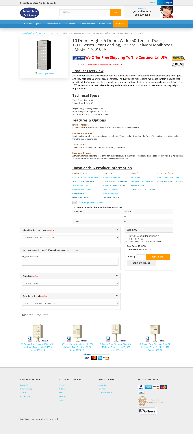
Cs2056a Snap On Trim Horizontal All (86, 177)
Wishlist (23, 392)
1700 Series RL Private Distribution (170, 181)
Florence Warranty (79, 193)
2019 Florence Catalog (80, 185)
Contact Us (71, 24)
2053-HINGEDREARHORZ (112, 177)
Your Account (25, 396)
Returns (62, 389)
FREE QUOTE (120, 24)
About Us (102, 385)
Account (151, 2)
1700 (51, 33)
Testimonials (105, 24)
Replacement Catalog (80, 197)
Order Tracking (26, 389)
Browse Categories (33, 24)
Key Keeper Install (137, 185)
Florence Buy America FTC (113, 189)
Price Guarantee (87, 24)
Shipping (62, 385)
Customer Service (105, 392)
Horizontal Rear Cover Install (142, 181)
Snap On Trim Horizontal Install (143, 189)
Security (62, 400)
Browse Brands (54, 24)
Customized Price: (135, 249)
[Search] (85, 12)
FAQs (61, 392)
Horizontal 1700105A (111, 197)
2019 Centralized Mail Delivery (83, 181)
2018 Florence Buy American (114, 185)
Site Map (102, 389)
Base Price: (132, 246)
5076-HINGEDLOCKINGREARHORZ (116, 181)
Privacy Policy (64, 396)
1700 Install (135, 177)
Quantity (131, 256)
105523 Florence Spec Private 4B (169, 177)
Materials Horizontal (110, 193)
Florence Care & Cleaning (82, 189)
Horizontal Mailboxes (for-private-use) (33, 33)
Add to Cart (158, 256)
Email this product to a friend (90, 202)
